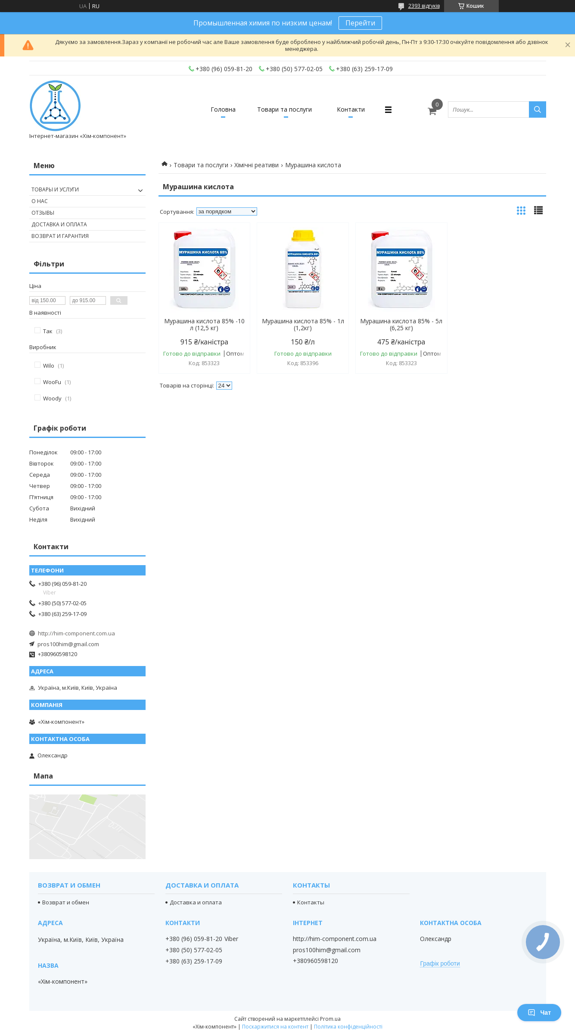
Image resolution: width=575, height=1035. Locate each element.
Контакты (310, 902)
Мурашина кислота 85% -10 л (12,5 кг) (204, 324)
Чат (539, 1012)
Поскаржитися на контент (275, 1026)
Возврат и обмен (65, 902)
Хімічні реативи (256, 165)
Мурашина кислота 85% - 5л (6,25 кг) (401, 324)
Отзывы (42, 212)
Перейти (360, 23)
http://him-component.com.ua (76, 633)
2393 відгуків (424, 5)
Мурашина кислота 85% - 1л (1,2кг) (303, 324)
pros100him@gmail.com (68, 644)
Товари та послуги (284, 109)
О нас (39, 201)
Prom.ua (330, 1018)
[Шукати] (537, 109)
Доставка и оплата (59, 224)
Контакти (351, 109)
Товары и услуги (55, 189)
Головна (223, 109)
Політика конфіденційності (348, 1026)
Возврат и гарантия (60, 236)
